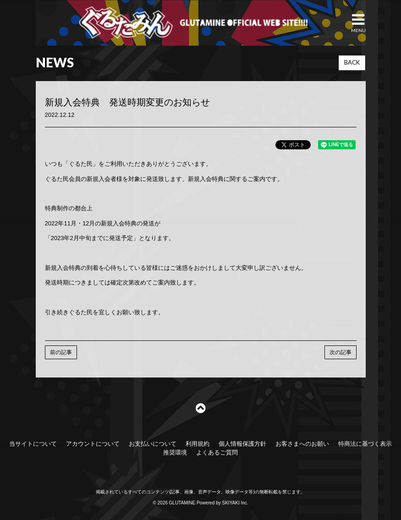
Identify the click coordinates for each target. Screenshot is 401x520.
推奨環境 (175, 452)
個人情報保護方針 (242, 443)
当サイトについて (33, 443)
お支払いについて (152, 443)
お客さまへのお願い (302, 443)
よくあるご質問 (217, 452)
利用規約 (197, 443)
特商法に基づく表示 (365, 443)
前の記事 (61, 352)
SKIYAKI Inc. (235, 502)
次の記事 (341, 352)
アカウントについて (93, 443)
